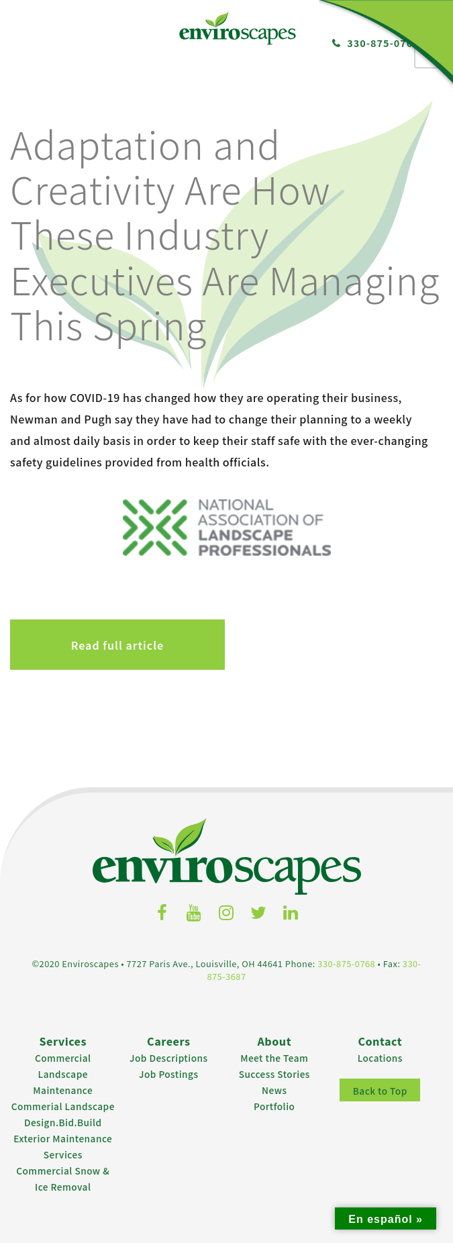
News (274, 1090)
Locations (380, 1057)
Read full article (117, 645)
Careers (168, 1041)
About (274, 1041)
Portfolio (274, 1106)
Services (63, 1041)
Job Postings (168, 1074)
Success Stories (274, 1074)
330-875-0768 (346, 963)
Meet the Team (274, 1057)
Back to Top (380, 1090)
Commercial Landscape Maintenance (63, 1074)
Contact (380, 1041)
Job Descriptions (169, 1057)
